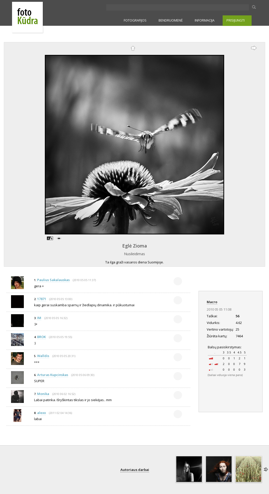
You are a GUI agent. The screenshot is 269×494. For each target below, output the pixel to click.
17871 (41, 299)
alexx (41, 412)
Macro (212, 302)
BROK (41, 336)
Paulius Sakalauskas (53, 280)
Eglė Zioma (134, 246)
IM (39, 317)
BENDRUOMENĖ (171, 20)
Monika (43, 393)
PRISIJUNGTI (235, 20)
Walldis (43, 355)
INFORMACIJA (204, 20)
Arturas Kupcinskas (52, 374)
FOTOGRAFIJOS (135, 20)
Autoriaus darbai (134, 469)
